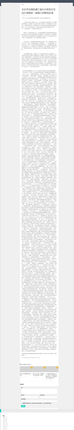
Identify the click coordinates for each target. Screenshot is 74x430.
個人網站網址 (23, 404)
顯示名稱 (23, 400)
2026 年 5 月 (5, 422)
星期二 (23, 9)
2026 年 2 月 (5, 426)
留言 (22, 392)
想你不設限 (8, 3)
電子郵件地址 (42, 400)
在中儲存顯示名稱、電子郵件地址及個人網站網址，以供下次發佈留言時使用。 (37, 408)
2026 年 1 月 (5, 427)
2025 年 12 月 (5, 428)
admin (24, 20)
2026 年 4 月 (5, 423)
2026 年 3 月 (5, 424)
